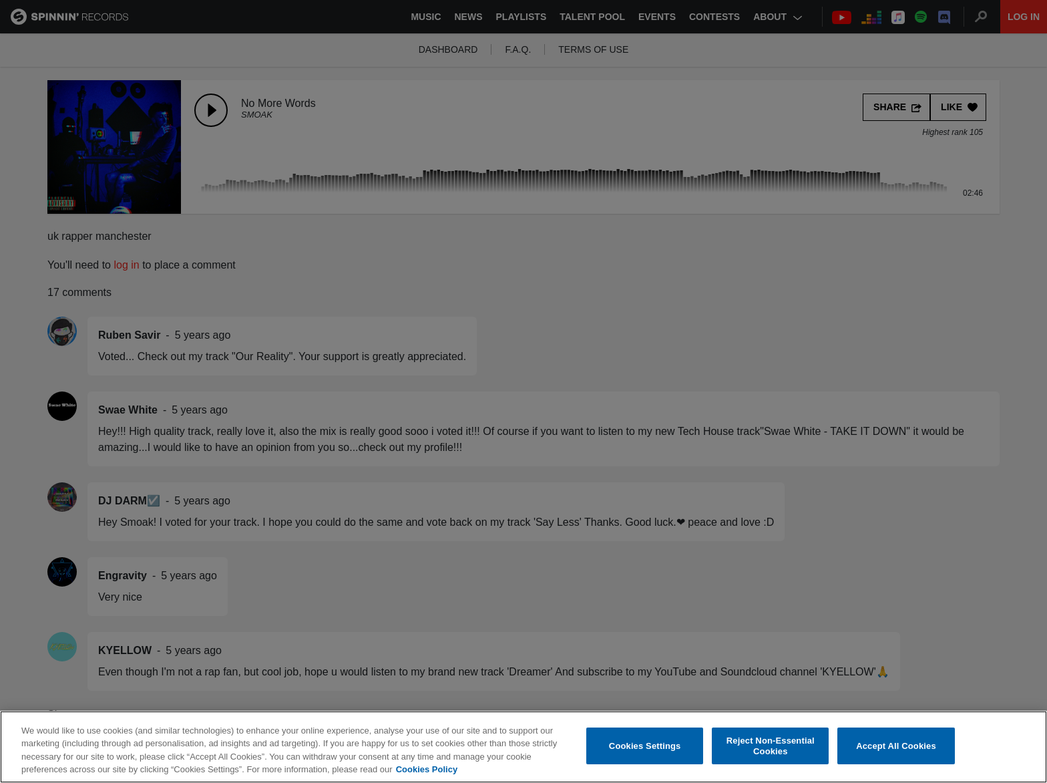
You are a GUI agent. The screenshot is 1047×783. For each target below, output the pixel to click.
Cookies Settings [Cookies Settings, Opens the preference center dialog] (645, 754)
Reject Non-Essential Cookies (770, 754)
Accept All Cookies (896, 754)
